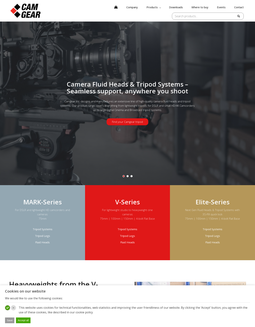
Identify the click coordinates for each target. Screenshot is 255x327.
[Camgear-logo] (25, 10)
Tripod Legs (42, 236)
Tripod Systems (42, 229)
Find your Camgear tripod (127, 122)
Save (10, 320)
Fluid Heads (42, 242)
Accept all (23, 320)
